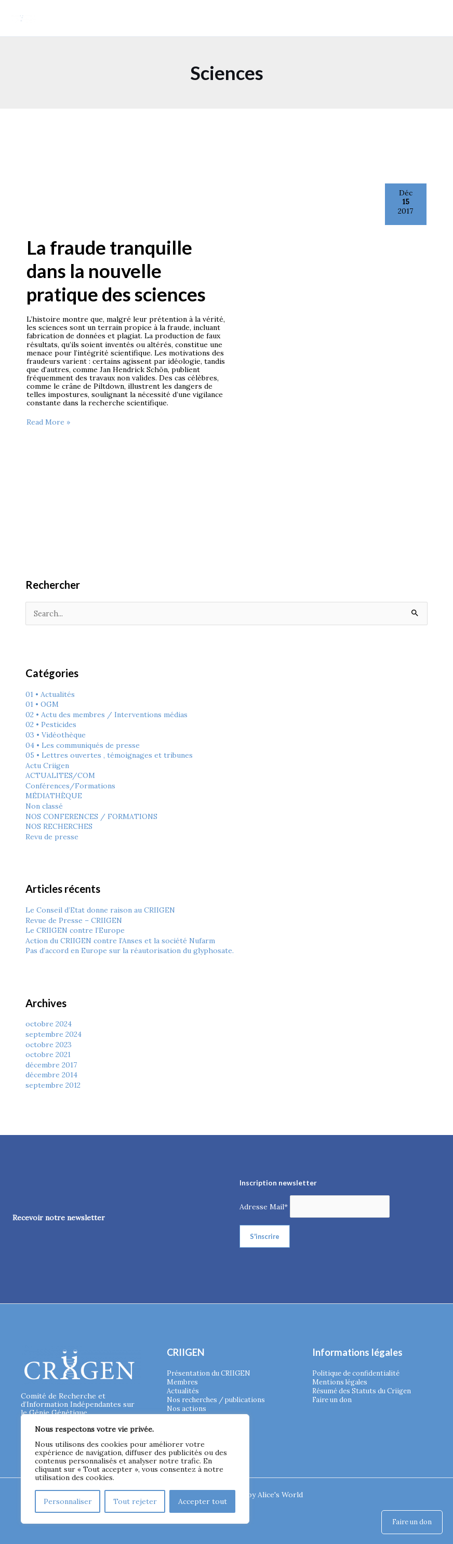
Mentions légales (341, 1380)
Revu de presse (51, 836)
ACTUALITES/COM (60, 775)
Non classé (44, 805)
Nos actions (187, 1406)
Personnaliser (68, 1501)
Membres (183, 1380)
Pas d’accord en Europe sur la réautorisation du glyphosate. (129, 950)
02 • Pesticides (50, 724)
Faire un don (333, 1398)
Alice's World (280, 1494)
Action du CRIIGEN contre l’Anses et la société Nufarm (120, 940)
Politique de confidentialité (359, 1372)
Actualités (184, 1389)
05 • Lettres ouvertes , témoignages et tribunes (109, 754)
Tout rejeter (135, 1501)
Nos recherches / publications (220, 1398)
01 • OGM (42, 703)
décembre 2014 (51, 1074)
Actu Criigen (47, 765)
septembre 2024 (53, 1033)
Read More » (48, 421)
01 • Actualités (50, 693)
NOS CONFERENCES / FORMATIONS (91, 816)
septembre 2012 (53, 1084)
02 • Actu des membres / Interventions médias (106, 714)
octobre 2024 (48, 1023)
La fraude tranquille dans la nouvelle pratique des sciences (116, 270)
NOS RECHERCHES (58, 825)
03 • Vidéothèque (55, 734)
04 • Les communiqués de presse (82, 744)
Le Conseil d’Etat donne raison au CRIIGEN (100, 909)
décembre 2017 (51, 1064)
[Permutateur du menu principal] (431, 18)
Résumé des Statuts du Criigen (365, 1389)
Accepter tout (202, 1501)
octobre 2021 (48, 1054)
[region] (135, 1468)
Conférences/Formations (70, 785)
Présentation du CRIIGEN (211, 1372)
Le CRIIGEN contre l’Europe (75, 929)
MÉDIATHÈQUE (53, 795)
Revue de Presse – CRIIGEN (73, 920)
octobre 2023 (48, 1044)
